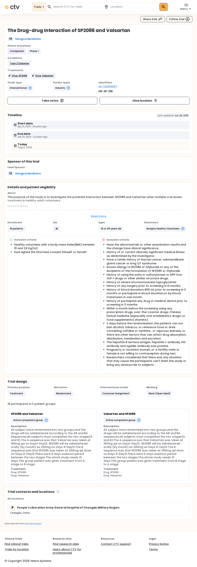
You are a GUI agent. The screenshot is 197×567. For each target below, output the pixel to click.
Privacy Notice (159, 544)
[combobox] (76, 6)
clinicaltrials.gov (32, 523)
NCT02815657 (107, 86)
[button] (20, 63)
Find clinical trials (16, 544)
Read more (98, 216)
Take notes (53, 101)
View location (145, 101)
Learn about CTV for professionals (67, 551)
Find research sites (66, 544)
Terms (153, 549)
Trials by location (17, 549)
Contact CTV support (116, 544)
